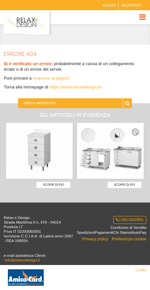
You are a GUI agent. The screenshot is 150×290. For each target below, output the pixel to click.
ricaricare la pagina (51, 78)
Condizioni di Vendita (128, 227)
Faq (142, 232)
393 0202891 (130, 219)
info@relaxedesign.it (22, 260)
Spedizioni (86, 232)
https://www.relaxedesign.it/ (75, 87)
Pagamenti (104, 232)
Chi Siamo (122, 232)
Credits (141, 270)
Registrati (131, 5)
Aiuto (135, 232)
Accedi (109, 5)
